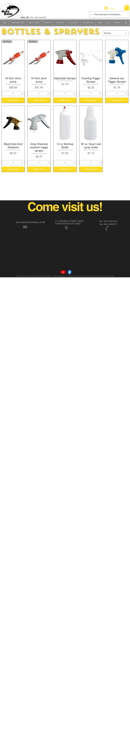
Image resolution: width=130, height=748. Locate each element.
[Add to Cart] (13, 100)
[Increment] (22, 93)
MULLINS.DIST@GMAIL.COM (30, 222)
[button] (73, 22)
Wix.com (111, 276)
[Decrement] (3, 93)
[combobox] (115, 33)
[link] (126, 7)
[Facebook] (69, 272)
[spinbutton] (13, 93)
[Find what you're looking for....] (109, 14)
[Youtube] (63, 272)
